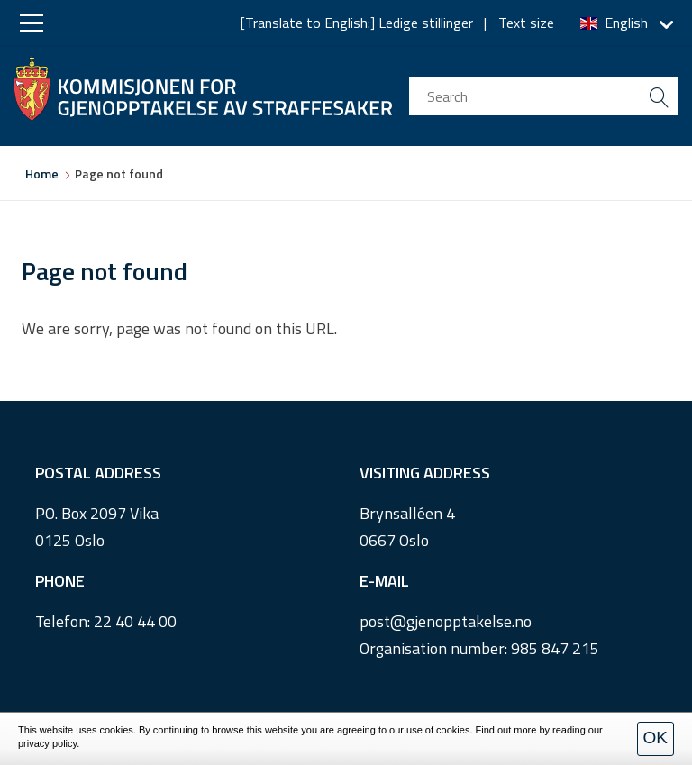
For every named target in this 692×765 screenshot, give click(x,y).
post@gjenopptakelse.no (446, 621)
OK (655, 737)
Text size (526, 22)
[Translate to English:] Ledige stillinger (357, 22)
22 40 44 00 (135, 621)
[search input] (543, 96)
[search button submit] (658, 96)
